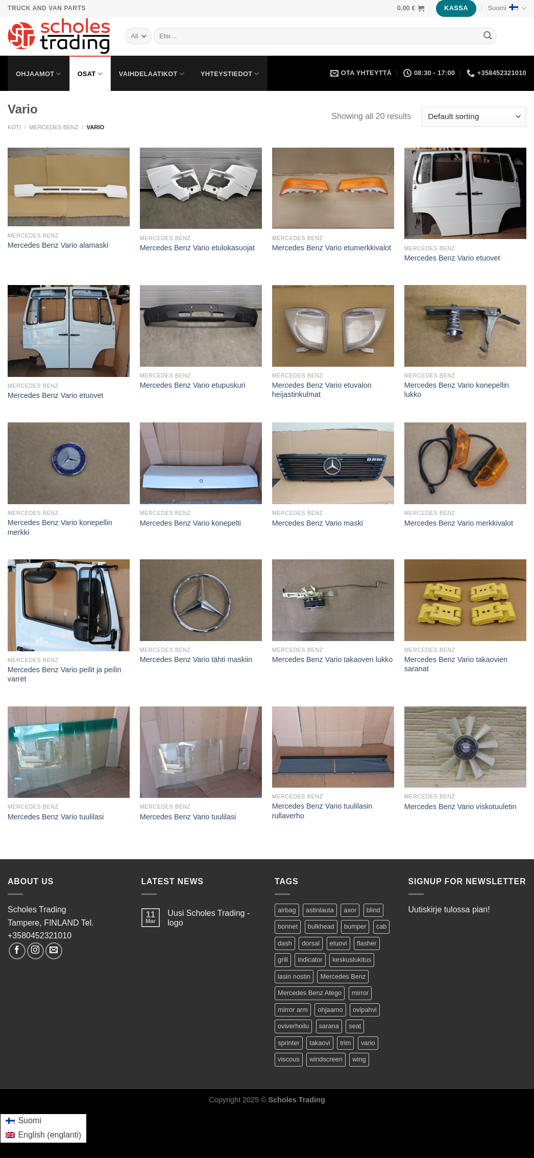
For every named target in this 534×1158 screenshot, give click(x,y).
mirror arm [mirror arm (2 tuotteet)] (293, 1009)
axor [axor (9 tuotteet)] (350, 910)
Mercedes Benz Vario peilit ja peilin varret (65, 674)
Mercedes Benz (53, 127)
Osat (90, 74)
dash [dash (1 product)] (285, 943)
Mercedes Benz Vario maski (317, 523)
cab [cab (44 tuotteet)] (381, 926)
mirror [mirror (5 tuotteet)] (360, 993)
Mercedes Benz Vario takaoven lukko (332, 659)
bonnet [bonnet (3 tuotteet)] (288, 926)
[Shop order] (474, 117)
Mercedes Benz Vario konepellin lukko (456, 390)
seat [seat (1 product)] (355, 1026)
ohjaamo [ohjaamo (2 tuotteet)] (330, 1009)
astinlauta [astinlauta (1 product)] (320, 910)
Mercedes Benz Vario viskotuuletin (460, 806)
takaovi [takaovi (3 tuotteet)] (319, 1043)
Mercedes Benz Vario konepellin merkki (60, 527)
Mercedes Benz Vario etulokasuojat (197, 248)
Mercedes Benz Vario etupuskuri (193, 385)
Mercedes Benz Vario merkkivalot (458, 523)
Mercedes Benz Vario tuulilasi (56, 817)
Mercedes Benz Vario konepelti (190, 523)
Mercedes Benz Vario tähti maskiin (196, 659)
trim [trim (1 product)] (345, 1043)
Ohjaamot (38, 74)
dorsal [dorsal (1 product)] (311, 943)
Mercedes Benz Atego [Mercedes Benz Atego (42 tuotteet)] (310, 993)
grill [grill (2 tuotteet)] (283, 959)
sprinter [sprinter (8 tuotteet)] (289, 1043)
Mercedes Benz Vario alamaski (58, 245)
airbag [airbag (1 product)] (287, 910)
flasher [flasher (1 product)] (366, 943)
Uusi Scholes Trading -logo (208, 918)
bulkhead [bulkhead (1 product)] (321, 926)
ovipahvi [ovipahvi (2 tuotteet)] (365, 1009)
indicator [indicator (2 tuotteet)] (310, 959)
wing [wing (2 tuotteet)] (359, 1059)
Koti (14, 127)
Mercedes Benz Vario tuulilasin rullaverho (322, 811)
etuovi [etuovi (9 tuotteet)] (338, 943)
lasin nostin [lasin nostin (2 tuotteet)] (294, 976)
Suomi (507, 8)
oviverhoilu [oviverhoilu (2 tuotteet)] (293, 1026)
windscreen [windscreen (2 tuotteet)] (326, 1059)
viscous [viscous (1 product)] (289, 1059)
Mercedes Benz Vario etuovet (452, 258)
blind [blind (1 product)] (373, 910)
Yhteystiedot (230, 74)
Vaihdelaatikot (151, 74)
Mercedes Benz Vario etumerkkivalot (331, 248)
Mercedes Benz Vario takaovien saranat (455, 664)
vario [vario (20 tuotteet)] (368, 1043)
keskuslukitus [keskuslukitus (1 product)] (351, 959)
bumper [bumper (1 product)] (355, 926)
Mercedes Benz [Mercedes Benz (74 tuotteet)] (343, 976)
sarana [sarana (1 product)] (329, 1026)
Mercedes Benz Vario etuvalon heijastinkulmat (322, 390)
